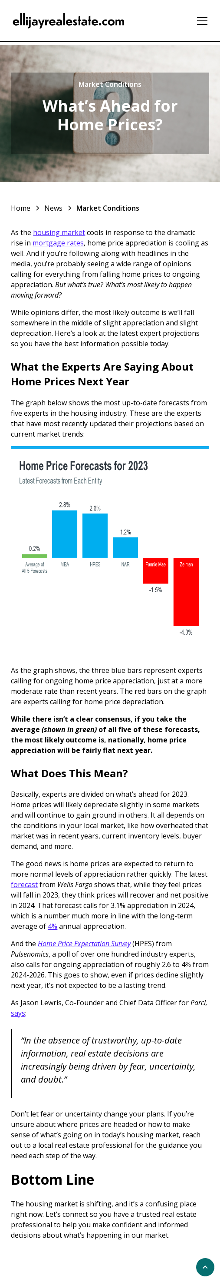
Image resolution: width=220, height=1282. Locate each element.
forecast (24, 884)
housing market (59, 232)
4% (52, 926)
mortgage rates (58, 243)
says (18, 1013)
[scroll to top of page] (205, 1267)
